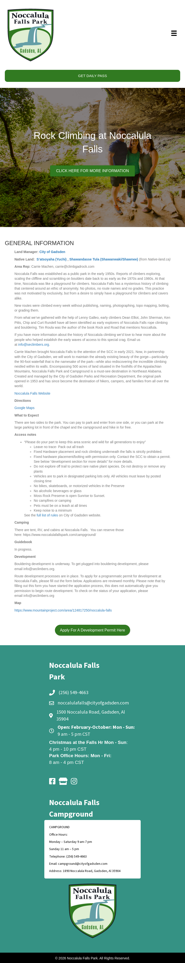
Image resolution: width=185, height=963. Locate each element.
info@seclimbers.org (33, 344)
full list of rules (47, 515)
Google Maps (24, 408)
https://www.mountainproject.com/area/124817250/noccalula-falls (63, 610)
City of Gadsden (52, 252)
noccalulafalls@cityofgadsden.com (93, 703)
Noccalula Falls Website (32, 393)
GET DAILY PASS (92, 76)
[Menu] (174, 33)
